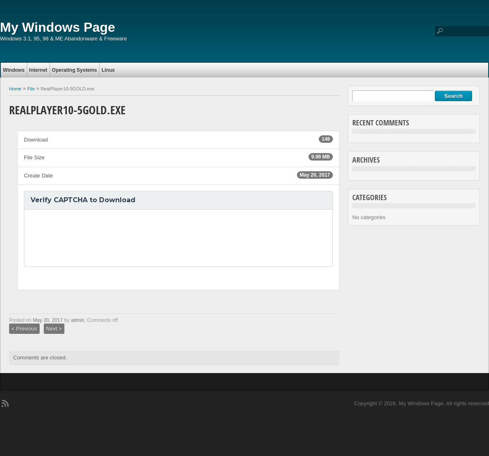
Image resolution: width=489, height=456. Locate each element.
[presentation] (93, 238)
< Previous (24, 329)
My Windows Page (57, 27)
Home (15, 88)
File (31, 88)
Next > (54, 329)
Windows (14, 70)
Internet (38, 70)
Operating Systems (74, 70)
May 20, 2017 (48, 320)
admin (77, 320)
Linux (108, 70)
